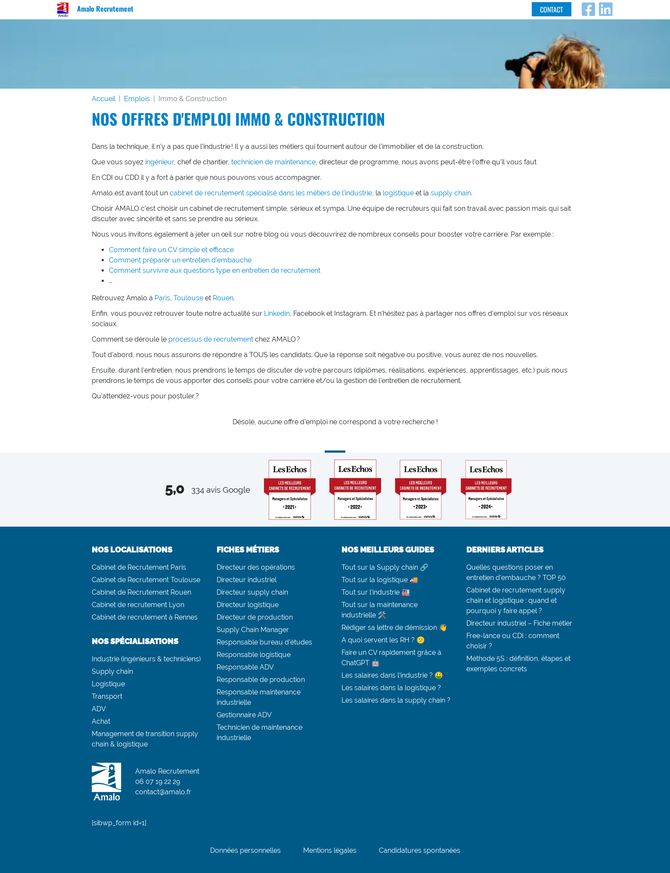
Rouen (223, 298)
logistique (398, 193)
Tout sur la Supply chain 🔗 (384, 567)
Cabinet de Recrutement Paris (139, 567)
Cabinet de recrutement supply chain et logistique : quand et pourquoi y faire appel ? (515, 600)
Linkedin (277, 313)
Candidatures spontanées (419, 850)
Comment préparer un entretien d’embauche (180, 260)
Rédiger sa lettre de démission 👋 (394, 627)
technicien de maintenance (273, 162)
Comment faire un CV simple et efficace (171, 250)
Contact (551, 9)
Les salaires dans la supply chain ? (395, 700)
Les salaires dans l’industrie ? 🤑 (392, 675)
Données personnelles (245, 850)
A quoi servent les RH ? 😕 (383, 640)
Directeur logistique (248, 605)
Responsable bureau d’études (264, 642)
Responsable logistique (254, 655)
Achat (101, 721)
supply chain (451, 193)
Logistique (108, 684)
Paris (162, 298)
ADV (99, 709)
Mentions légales (330, 850)
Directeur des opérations (256, 567)
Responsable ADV (245, 667)
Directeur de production (255, 617)
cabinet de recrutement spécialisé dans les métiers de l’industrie (271, 193)
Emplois (137, 99)
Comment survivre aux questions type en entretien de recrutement (214, 270)
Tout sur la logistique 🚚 (379, 580)
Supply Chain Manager (253, 630)
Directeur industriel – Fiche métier (519, 623)
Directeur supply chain (252, 592)
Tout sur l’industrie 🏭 (375, 592)
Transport (107, 696)
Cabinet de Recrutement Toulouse (146, 580)
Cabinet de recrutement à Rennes (145, 617)
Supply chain (112, 671)
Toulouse (188, 298)
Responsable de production (261, 680)
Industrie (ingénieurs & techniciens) (146, 659)
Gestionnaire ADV (244, 715)
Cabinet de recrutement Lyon (138, 605)
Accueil (103, 99)
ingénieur (159, 162)
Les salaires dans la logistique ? (391, 688)
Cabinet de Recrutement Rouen (141, 592)
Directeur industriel (246, 580)
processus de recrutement (210, 339)
